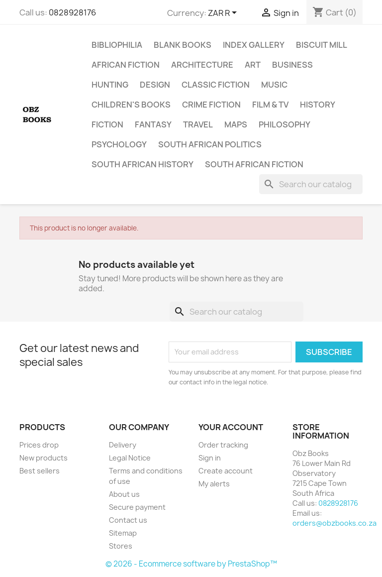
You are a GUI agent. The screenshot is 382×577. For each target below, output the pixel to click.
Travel (198, 124)
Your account (230, 427)
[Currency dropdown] (224, 13)
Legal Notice (130, 457)
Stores (120, 546)
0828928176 (72, 12)
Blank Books (182, 44)
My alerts (214, 483)
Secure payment (137, 507)
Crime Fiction (211, 104)
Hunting (110, 84)
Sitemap (123, 533)
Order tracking (223, 445)
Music (274, 84)
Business (292, 64)
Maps (235, 124)
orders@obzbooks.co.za (334, 523)
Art (253, 64)
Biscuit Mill (321, 44)
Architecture (202, 64)
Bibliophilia (117, 44)
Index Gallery (254, 44)
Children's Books (131, 104)
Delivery (122, 445)
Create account (225, 470)
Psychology (119, 144)
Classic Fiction (216, 84)
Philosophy (284, 124)
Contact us (128, 520)
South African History (142, 164)
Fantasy (153, 124)
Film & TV (270, 104)
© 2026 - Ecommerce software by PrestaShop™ (191, 564)
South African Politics (210, 144)
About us (124, 494)
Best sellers (39, 470)
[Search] (311, 184)
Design (155, 84)
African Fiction (126, 64)
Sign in (209, 457)
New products (43, 457)
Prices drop (39, 445)
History (317, 104)
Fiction (107, 124)
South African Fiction (254, 164)
